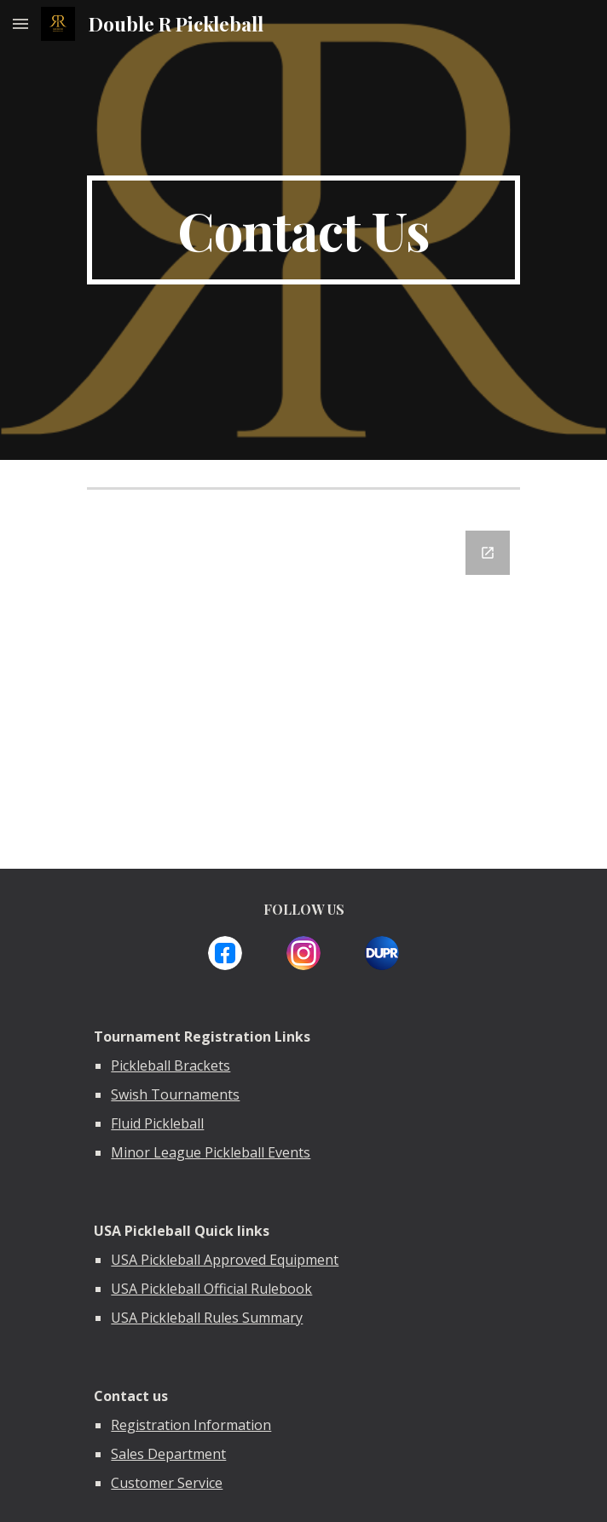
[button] (20, 23)
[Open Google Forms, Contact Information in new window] (487, 553)
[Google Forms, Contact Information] (303, 689)
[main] (303, 229)
